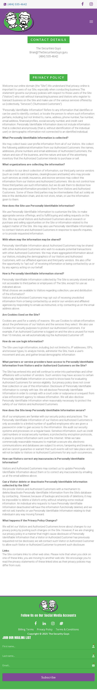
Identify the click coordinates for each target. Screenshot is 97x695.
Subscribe (48, 677)
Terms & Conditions (67, 629)
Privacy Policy (44, 629)
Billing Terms (26, 629)
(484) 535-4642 (17, 4)
